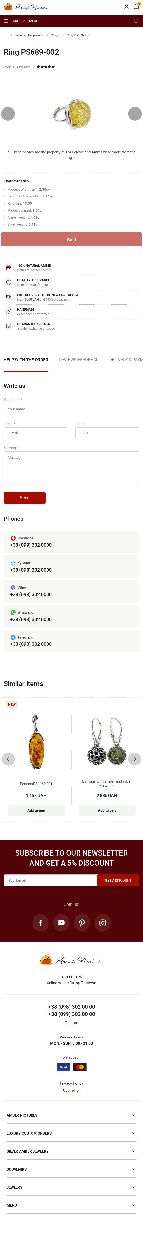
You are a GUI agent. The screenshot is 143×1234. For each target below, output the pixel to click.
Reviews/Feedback (78, 359)
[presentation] (8, 114)
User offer (71, 1090)
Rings (55, 35)
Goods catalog (21, 21)
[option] (79, 364)
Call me (71, 1022)
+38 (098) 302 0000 (30, 569)
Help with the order (26, 359)
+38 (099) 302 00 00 (71, 1013)
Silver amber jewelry (29, 35)
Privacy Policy (71, 1083)
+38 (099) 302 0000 (30, 544)
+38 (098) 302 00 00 (71, 1006)
